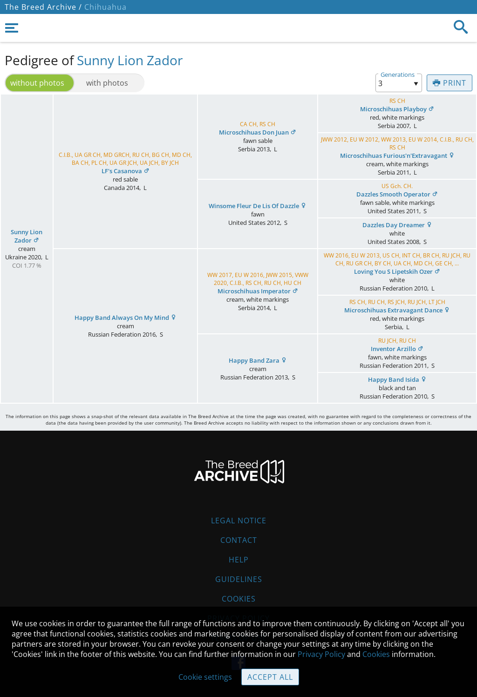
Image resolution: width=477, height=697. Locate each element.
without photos (37, 83)
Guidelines (238, 579)
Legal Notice (238, 520)
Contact (238, 540)
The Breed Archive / (43, 7)
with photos (107, 83)
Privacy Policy (321, 654)
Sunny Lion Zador (130, 60)
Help (239, 560)
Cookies (239, 599)
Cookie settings (205, 677)
